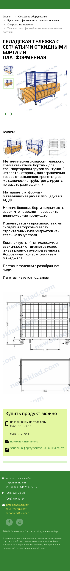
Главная (7, 16)
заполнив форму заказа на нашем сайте (37, 448)
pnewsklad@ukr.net (17, 512)
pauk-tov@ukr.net (16, 508)
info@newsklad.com (17, 504)
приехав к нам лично (24, 441)
